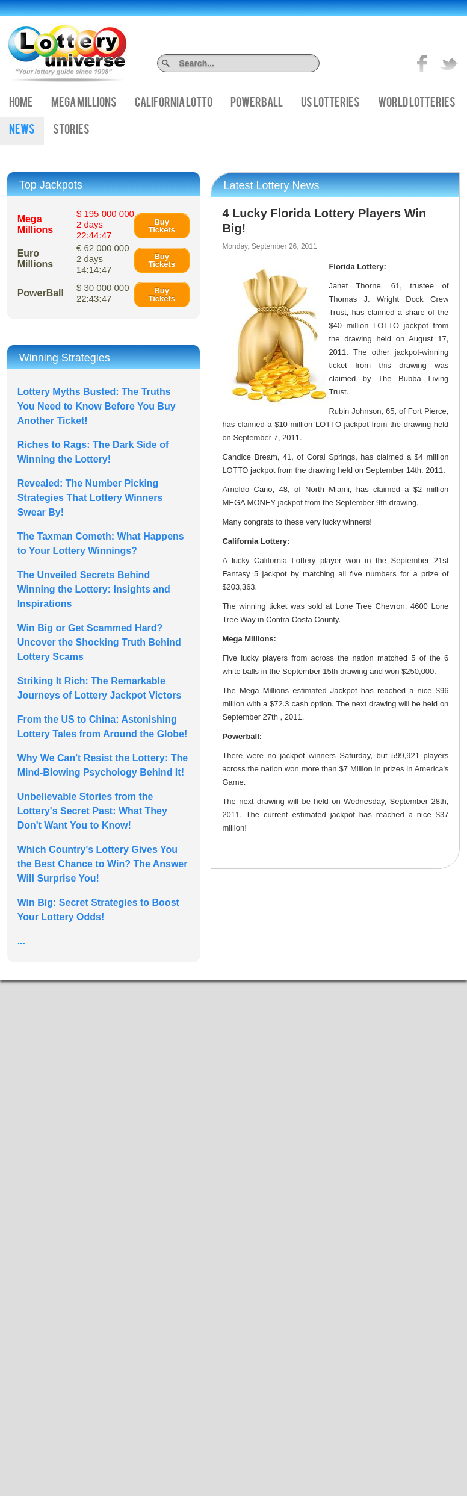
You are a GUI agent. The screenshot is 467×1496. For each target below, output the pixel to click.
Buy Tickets (161, 225)
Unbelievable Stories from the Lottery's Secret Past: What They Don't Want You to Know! (92, 811)
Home (21, 103)
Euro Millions (35, 258)
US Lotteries (330, 103)
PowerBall (256, 103)
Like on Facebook (422, 63)
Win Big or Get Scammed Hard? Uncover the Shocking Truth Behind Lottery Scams (99, 642)
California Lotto (173, 103)
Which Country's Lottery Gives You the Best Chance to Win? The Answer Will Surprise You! (102, 864)
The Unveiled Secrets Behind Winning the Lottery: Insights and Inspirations (93, 589)
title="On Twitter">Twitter (449, 63)
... (21, 941)
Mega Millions (84, 103)
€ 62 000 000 (102, 259)
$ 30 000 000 (102, 293)
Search (315, 62)
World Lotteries (417, 103)
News (22, 130)
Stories (71, 130)
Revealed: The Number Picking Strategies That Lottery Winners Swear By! (90, 497)
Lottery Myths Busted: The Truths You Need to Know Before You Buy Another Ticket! (96, 406)
